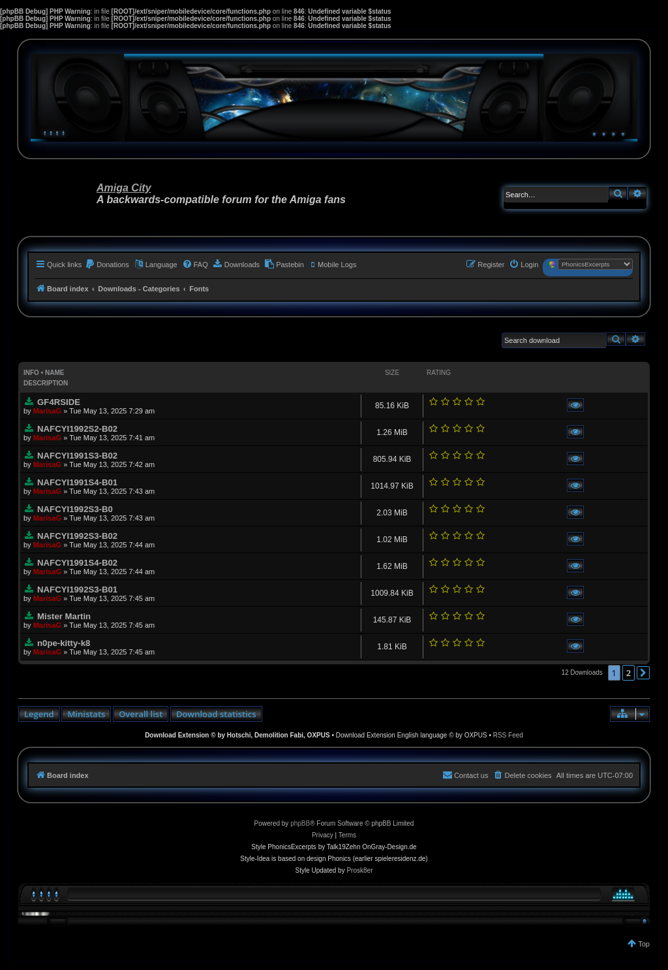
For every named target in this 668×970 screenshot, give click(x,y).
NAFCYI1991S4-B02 (77, 563)
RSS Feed (508, 735)
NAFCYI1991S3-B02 (77, 456)
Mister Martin (64, 616)
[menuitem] (107, 264)
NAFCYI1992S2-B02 (77, 429)
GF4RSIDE (58, 402)
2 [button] (628, 673)
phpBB (300, 823)
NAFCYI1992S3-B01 (77, 589)
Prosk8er (359, 870)
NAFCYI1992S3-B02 (77, 536)
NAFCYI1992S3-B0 (75, 509)
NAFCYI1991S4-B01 (77, 482)
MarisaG (47, 411)
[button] (643, 672)
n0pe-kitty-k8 (63, 643)
